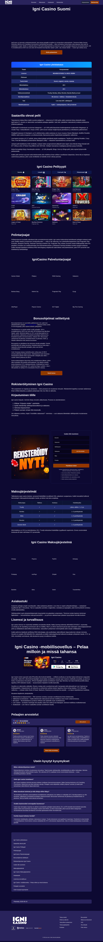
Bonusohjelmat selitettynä (21, 858)
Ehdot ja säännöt (64, 921)
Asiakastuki (51, 2)
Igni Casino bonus (31, 325)
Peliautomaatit (82, 172)
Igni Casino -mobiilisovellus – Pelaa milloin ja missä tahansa (31, 883)
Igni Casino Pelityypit (20, 847)
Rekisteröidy (60, 2)
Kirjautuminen (85, 2)
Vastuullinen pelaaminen (66, 923)
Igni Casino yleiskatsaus (21, 840)
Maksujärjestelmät (19, 869)
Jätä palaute (82, 722)
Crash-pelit (62, 172)
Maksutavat (42, 2)
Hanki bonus (51, 373)
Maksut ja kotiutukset (86, 921)
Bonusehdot (84, 918)
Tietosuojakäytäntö (64, 926)
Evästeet (62, 928)
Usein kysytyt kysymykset (21, 891)
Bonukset (33, 2)
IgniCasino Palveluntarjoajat (22, 854)
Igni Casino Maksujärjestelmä (22, 872)
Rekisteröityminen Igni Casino (22, 862)
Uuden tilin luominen (20, 865)
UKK (82, 923)
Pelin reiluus (84, 928)
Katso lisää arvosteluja (51, 750)
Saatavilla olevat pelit (20, 844)
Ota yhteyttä (84, 926)
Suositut (21, 172)
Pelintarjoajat (17, 851)
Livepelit (41, 172)
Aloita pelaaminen (51, 52)
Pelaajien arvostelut (19, 887)
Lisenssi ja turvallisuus (20, 880)
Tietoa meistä (63, 918)
